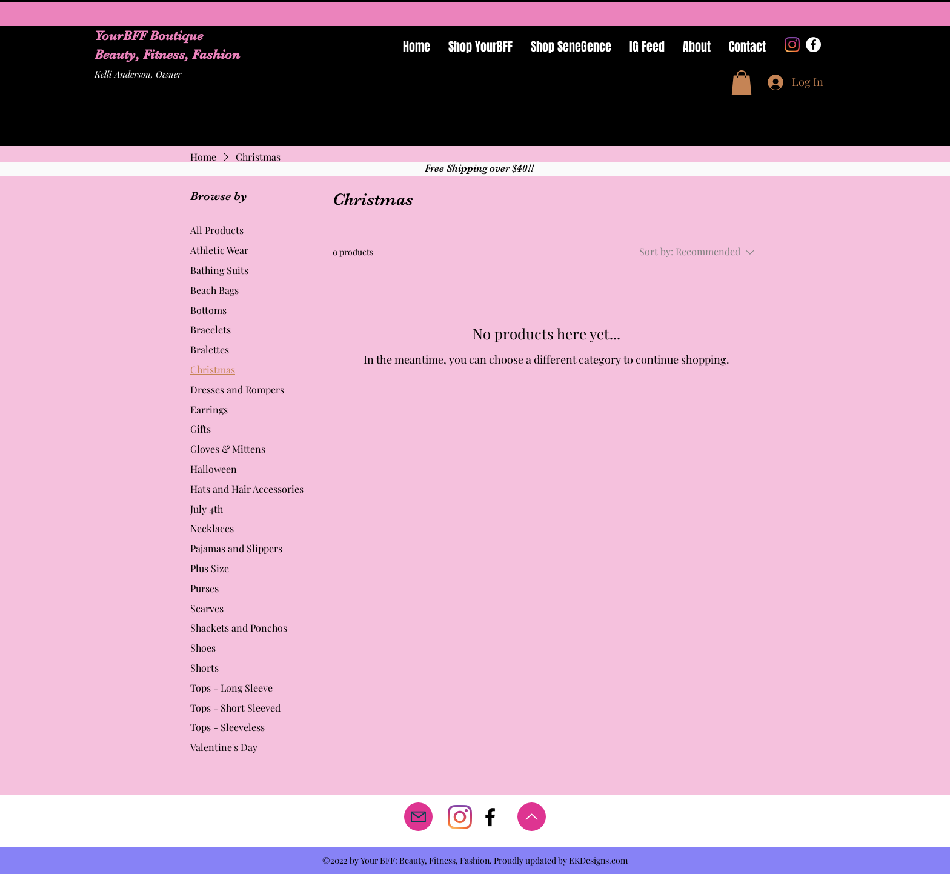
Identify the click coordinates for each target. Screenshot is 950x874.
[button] (741, 82)
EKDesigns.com (598, 860)
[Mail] (418, 816)
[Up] (531, 816)
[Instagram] (792, 44)
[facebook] (490, 817)
